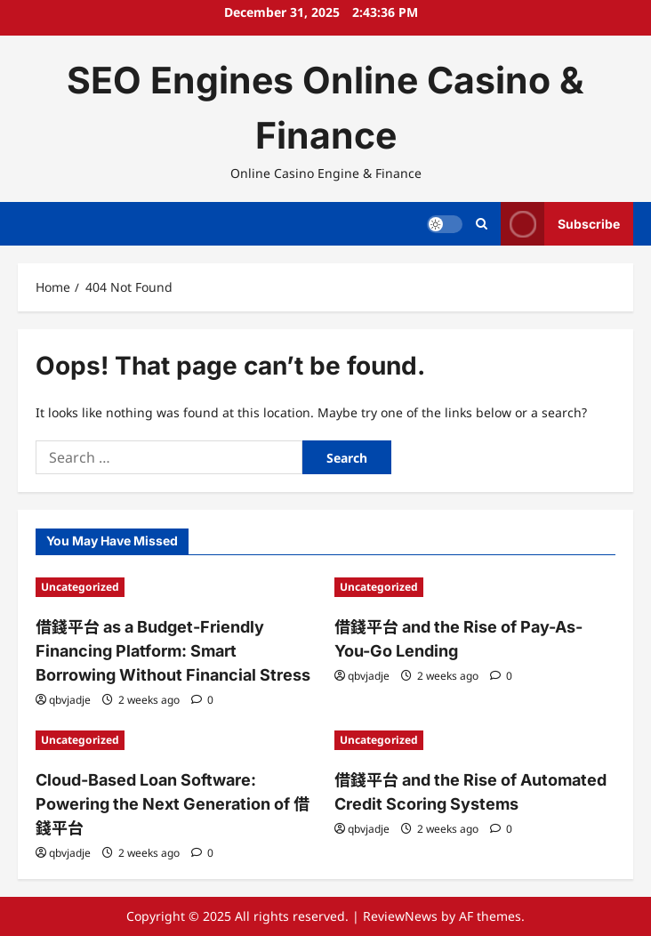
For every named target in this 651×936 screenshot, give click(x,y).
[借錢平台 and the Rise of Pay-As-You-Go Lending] (474, 587)
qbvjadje (70, 699)
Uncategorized (80, 586)
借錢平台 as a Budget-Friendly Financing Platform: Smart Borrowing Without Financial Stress (173, 650)
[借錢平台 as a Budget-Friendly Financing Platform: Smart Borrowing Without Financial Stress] (176, 587)
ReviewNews (400, 916)
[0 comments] (202, 699)
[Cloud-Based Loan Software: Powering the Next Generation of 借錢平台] (176, 740)
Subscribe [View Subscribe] (560, 224)
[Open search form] (481, 223)
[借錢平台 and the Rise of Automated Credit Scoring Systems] (474, 740)
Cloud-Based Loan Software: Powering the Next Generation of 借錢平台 (172, 804)
